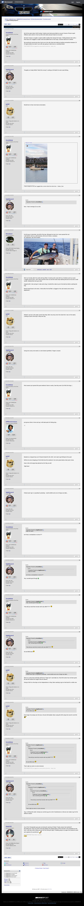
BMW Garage (42, 14)
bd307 (8, 104)
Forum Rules (6, 885)
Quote (76, 96)
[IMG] (5, 881)
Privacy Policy (30, 903)
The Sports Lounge (47, 19)
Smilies (5, 880)
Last (77, 24)
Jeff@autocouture (11, 422)
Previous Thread (39, 868)
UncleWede (9, 33)
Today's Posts (62, 14)
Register (78, 2)
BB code (6, 879)
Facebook (27, 863)
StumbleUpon (8, 865)
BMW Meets (49, 14)
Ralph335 (9, 826)
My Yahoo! (45, 865)
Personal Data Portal (52, 903)
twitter (7, 863)
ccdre (48, 269)
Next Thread (45, 868)
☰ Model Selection (19, 1)
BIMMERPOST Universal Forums (23, 19)
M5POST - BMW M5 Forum (10, 19)
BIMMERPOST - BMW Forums (73, 892)
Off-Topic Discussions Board (36, 19)
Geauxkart (9, 234)
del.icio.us (27, 865)
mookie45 (44, 269)
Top (81, 892)
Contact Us (63, 892)
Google (63, 863)
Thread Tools (76, 26)
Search (67, 14)
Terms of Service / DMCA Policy (40, 903)
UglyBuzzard (10, 69)
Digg (44, 863)
